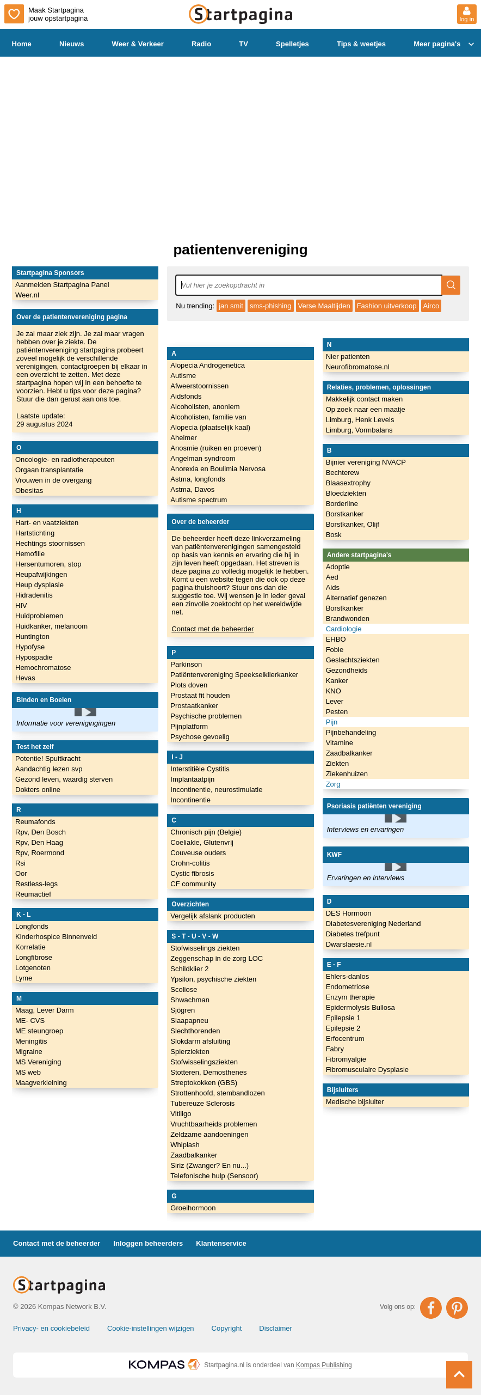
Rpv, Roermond (39, 853)
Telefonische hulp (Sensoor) (214, 1176)
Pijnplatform (189, 726)
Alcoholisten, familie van (208, 417)
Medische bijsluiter (355, 1102)
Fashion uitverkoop (387, 306)
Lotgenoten (33, 968)
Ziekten (337, 763)
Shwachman (189, 1000)
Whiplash (184, 1145)
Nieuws (71, 44)
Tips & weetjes (361, 44)
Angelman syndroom (202, 458)
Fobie (335, 649)
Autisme (183, 375)
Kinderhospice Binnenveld (56, 937)
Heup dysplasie (39, 585)
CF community (193, 884)
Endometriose (347, 987)
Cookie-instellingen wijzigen (150, 1328)
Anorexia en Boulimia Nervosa (218, 469)
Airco (431, 306)
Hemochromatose (43, 667)
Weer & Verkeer (138, 44)
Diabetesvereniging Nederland (373, 923)
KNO (333, 691)
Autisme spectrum (198, 500)
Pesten (337, 712)
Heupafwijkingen (41, 574)
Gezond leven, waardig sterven (64, 779)
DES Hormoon (349, 913)
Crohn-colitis (189, 863)
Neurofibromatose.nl (358, 367)
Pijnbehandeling (351, 732)
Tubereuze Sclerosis (202, 1103)
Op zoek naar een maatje (365, 409)
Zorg (333, 784)
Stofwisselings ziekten (204, 948)
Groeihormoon (192, 1208)
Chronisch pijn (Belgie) (206, 832)
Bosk (334, 535)
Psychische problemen (206, 716)
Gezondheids (347, 670)
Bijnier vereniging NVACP (366, 462)
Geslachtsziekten (353, 660)
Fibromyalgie (346, 1059)
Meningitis (31, 1041)
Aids (333, 587)
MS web (28, 1072)
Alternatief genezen (356, 598)
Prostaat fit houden (200, 695)
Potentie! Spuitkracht (48, 758)
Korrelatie (30, 947)
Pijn (332, 722)
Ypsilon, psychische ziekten (213, 979)
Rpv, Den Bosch (40, 832)
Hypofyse (30, 647)
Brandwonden (347, 618)
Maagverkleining (41, 1083)
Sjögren (182, 1010)
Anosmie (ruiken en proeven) (215, 448)
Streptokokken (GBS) (203, 1083)
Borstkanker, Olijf (352, 524)
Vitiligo (180, 1114)
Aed (332, 577)
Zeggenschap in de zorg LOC (216, 958)
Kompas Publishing (324, 1365)
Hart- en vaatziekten (46, 523)
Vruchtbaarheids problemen (213, 1124)
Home (22, 44)
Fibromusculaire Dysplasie (367, 1069)
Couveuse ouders (198, 853)
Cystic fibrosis (192, 873)
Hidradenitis (34, 595)
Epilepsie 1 (343, 1018)
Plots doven (188, 685)
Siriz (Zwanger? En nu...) (209, 1165)
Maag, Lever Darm (44, 1010)
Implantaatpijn (192, 779)
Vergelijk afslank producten (212, 916)
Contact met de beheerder (212, 629)
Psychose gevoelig (199, 737)
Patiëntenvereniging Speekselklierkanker (234, 675)
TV (243, 44)
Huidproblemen (39, 616)
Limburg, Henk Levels (360, 420)
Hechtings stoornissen (50, 543)
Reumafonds (35, 822)
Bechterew (342, 472)
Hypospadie (34, 657)
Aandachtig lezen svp (49, 769)
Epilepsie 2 (343, 1028)
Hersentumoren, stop (48, 564)
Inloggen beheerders (148, 1243)
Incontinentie (190, 800)
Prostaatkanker (194, 706)
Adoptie (338, 567)
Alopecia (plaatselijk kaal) (210, 427)
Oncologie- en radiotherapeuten (65, 459)
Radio (201, 44)
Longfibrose (33, 957)
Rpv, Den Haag (39, 842)
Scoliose (183, 989)
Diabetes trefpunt (353, 934)
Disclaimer (275, 1328)
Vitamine (339, 743)
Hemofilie (30, 554)
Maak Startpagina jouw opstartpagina (46, 13)
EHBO (336, 639)
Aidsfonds (185, 396)
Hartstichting (34, 533)
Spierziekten (189, 1051)
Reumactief (33, 894)
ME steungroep (39, 1031)
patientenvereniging (240, 249)
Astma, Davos (192, 489)
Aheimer (183, 438)
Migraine (28, 1051)
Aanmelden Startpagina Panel (62, 285)
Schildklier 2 (189, 969)
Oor (21, 873)
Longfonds (31, 926)
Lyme (23, 978)
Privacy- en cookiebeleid (51, 1328)
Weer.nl (27, 295)
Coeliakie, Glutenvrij (201, 842)
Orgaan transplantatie (49, 470)
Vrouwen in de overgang (53, 480)
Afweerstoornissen (199, 386)
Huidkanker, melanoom (51, 626)
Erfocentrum (345, 1038)
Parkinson (186, 664)
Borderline (342, 503)
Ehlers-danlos (347, 976)
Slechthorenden (195, 1031)
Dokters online (37, 789)
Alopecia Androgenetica (207, 365)
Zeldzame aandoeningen (209, 1134)
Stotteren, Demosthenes (208, 1072)
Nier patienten (348, 356)
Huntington (32, 636)
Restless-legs (36, 884)
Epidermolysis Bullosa (360, 1007)
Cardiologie (344, 629)
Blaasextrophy (348, 483)
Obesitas (29, 490)
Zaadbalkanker (193, 1155)
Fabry (335, 1049)
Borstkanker (344, 514)
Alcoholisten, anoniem (204, 407)
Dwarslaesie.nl (349, 944)
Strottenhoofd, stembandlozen (217, 1093)
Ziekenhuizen (347, 774)
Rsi (20, 863)
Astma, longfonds (197, 479)
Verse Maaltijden (324, 306)
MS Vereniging (38, 1062)
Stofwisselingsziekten (204, 1062)
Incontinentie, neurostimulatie (216, 789)
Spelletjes (292, 44)
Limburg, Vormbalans (359, 430)
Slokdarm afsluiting (200, 1041)
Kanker (337, 681)
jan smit (231, 306)
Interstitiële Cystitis (199, 769)
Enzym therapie (350, 997)
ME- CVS (30, 1020)
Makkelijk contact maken (364, 399)
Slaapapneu (189, 1020)
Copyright (227, 1328)
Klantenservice (221, 1243)
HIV (21, 605)
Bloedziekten (346, 493)
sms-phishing (271, 306)
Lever (335, 701)
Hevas (25, 678)
